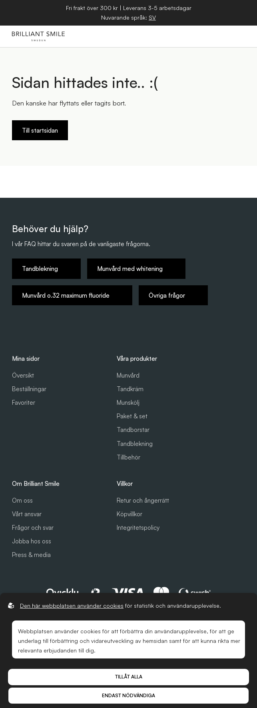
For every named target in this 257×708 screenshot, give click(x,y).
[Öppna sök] (200, 36)
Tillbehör (128, 457)
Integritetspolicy (138, 527)
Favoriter (23, 402)
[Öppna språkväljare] (152, 17)
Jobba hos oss (31, 541)
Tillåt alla (128, 677)
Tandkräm (130, 389)
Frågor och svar (33, 527)
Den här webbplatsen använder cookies (72, 605)
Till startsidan (40, 130)
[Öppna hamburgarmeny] (237, 36)
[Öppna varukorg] (219, 36)
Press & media (31, 555)
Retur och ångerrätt (143, 500)
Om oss (22, 500)
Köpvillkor (129, 514)
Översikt (23, 375)
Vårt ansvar (27, 514)
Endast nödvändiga (128, 695)
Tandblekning (135, 443)
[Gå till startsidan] (38, 36)
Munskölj (128, 402)
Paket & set (132, 416)
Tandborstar (133, 430)
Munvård (128, 375)
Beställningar (29, 389)
